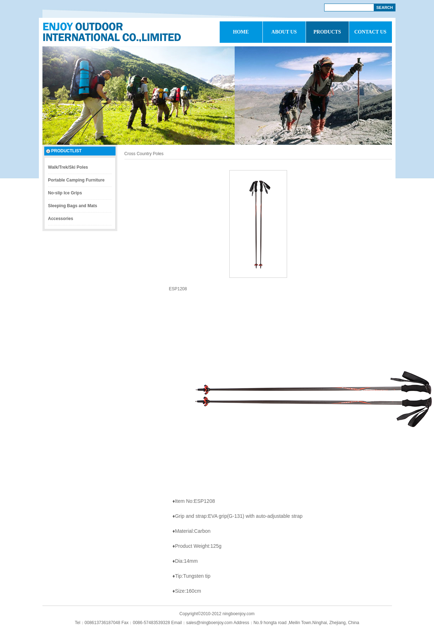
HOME (241, 32)
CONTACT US (370, 32)
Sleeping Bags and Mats (72, 205)
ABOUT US (284, 32)
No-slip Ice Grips (65, 192)
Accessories (60, 218)
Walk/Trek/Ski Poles (68, 167)
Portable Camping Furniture (76, 180)
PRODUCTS (327, 32)
